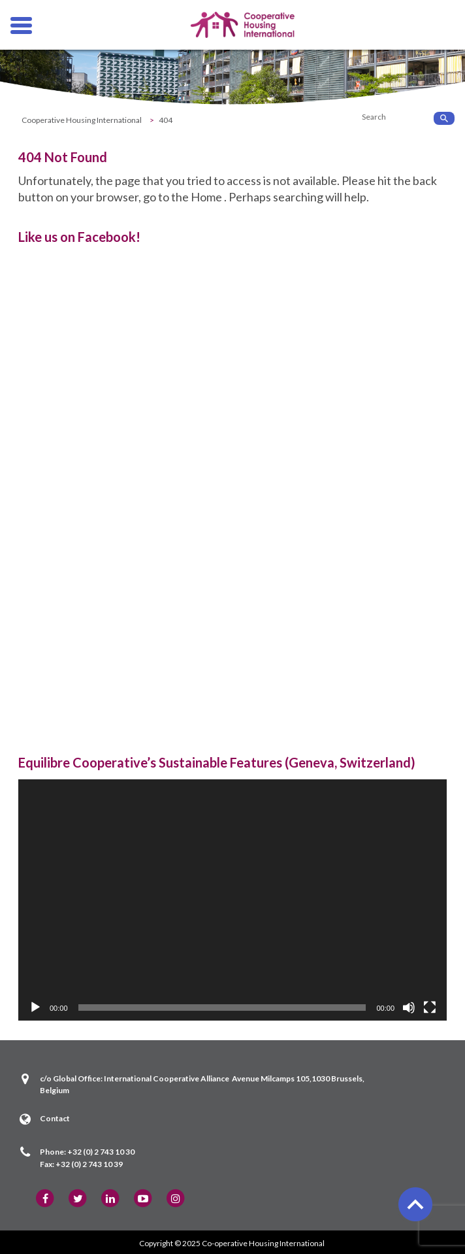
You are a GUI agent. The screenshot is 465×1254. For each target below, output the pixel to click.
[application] (232, 900)
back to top (414, 1203)
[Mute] (408, 1007)
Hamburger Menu (21, 20)
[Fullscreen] (429, 1007)
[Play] (35, 1007)
